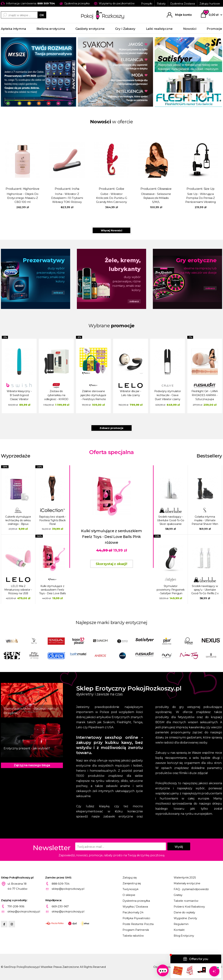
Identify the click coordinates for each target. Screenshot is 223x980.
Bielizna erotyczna (50, 29)
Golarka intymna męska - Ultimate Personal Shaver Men (205, 520)
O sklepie (129, 895)
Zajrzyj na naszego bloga (32, 765)
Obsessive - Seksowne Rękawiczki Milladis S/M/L (156, 198)
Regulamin (181, 924)
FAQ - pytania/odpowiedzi (191, 889)
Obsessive (165, 189)
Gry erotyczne (196, 260)
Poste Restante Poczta (138, 924)
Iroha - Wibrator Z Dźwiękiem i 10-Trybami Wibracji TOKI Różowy (67, 198)
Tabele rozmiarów (186, 900)
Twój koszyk (130, 889)
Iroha (75, 189)
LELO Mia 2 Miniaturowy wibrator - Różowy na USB (18, 589)
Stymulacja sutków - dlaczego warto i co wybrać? (30, 711)
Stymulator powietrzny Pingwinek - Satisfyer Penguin (170, 589)
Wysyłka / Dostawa (135, 906)
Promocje (214, 29)
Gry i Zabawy (125, 29)
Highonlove (31, 189)
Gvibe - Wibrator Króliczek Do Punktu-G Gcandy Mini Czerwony (111, 198)
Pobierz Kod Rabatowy (189, 906)
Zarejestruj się (132, 883)
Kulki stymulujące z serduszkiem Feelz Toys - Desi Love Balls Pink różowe (52, 589)
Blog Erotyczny (184, 935)
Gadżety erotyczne (90, 29)
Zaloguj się (130, 877)
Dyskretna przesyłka (136, 900)
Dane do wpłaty (184, 912)
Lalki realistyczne (159, 29)
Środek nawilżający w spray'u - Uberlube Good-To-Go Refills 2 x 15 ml (204, 589)
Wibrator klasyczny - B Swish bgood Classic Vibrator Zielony (19, 396)
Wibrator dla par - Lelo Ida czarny (130, 393)
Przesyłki (146, 3)
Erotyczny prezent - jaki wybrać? (27, 748)
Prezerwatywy (44, 260)
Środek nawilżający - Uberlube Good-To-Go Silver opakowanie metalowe (170, 520)
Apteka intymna (13, 29)
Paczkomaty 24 (133, 912)
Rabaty (161, 3)
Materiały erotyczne (187, 883)
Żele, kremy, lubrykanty (123, 264)
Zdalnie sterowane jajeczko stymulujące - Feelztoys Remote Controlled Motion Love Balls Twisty (93, 396)
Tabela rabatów (133, 935)
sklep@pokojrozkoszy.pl (68, 888)
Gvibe (120, 189)
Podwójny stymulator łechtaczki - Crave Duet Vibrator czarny (167, 395)
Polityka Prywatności (136, 918)
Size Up (209, 189)
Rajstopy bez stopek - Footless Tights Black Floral (52, 520)
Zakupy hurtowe (209, 3)
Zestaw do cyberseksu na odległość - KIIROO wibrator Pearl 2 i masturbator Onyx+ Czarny (56, 396)
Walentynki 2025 (185, 877)
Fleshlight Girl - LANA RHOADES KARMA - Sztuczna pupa (204, 395)
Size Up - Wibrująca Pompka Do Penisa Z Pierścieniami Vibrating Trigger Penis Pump (200, 198)
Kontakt (179, 930)
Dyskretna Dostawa (182, 3)
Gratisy (178, 895)
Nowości (189, 29)
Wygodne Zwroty (185, 918)
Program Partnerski (136, 930)
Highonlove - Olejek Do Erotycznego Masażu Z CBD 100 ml (22, 198)
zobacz (58, 292)
